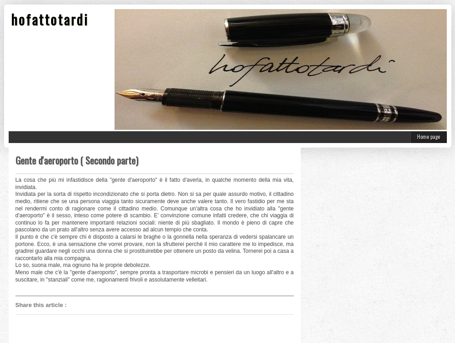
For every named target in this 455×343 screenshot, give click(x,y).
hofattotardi (50, 19)
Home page (428, 136)
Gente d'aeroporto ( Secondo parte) (77, 160)
